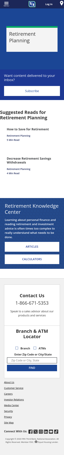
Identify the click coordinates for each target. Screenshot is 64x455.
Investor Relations (14, 399)
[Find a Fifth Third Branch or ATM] (61, 4)
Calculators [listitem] (32, 259)
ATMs (40, 348)
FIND (32, 368)
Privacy (8, 416)
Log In (48, 4)
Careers (8, 393)
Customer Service (13, 388)
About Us (9, 382)
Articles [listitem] (32, 246)
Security (8, 411)
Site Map (9, 422)
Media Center (11, 405)
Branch (22, 348)
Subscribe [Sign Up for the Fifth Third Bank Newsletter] (32, 91)
